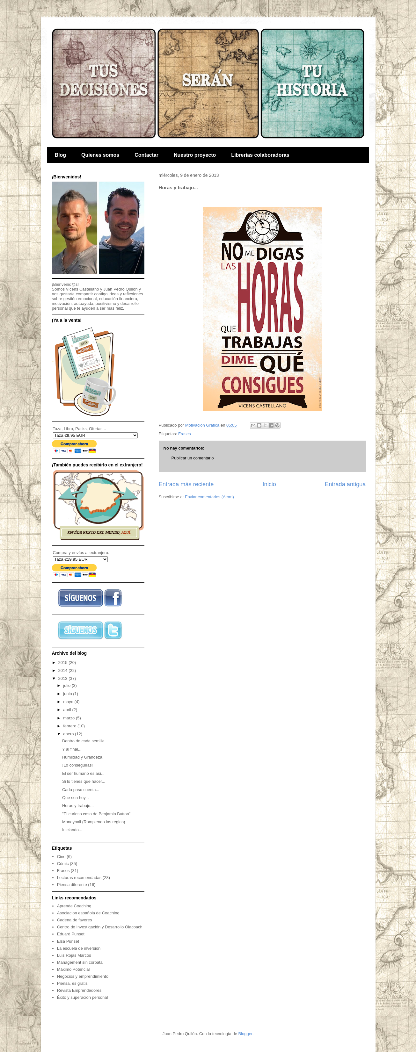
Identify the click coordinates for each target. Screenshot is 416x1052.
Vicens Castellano (82, 289)
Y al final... (71, 749)
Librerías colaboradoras (260, 155)
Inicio (269, 484)
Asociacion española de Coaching (88, 913)
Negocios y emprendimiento (82, 976)
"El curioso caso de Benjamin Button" (96, 813)
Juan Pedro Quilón (120, 289)
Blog (60, 155)
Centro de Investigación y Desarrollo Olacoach (99, 927)
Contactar (146, 155)
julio (67, 685)
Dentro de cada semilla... (85, 741)
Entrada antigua (345, 484)
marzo (69, 718)
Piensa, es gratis (72, 983)
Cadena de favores (74, 920)
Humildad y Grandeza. (82, 757)
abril (67, 709)
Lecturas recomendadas (79, 877)
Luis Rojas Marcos (74, 955)
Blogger (245, 1033)
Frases (184, 433)
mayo (68, 701)
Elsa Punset (68, 941)
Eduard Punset (70, 934)
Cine (61, 856)
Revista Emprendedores (79, 990)
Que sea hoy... (75, 797)
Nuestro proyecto (195, 155)
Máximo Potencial (73, 969)
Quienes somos (100, 155)
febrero (70, 726)
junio (68, 693)
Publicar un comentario (193, 458)
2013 (63, 678)
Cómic (63, 863)
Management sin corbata (80, 962)
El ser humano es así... (83, 773)
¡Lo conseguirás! (77, 765)
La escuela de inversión (79, 948)
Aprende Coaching (74, 906)
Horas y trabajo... (78, 805)
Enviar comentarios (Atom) (209, 496)
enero (69, 733)
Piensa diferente (72, 884)
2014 (63, 670)
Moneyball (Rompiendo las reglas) (93, 821)
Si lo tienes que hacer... (83, 781)
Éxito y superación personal (82, 997)
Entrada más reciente (186, 484)
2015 (63, 662)
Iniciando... (72, 829)
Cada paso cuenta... (80, 789)
